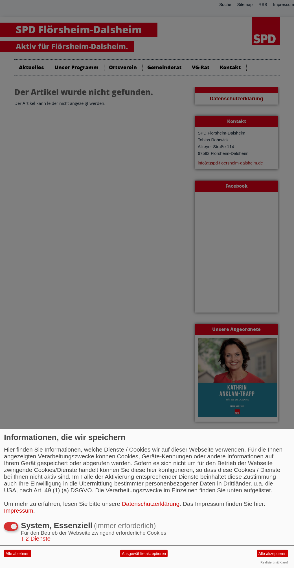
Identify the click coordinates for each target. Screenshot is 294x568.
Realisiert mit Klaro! (274, 562)
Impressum (18, 510)
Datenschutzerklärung (150, 503)
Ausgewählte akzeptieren (144, 553)
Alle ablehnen (18, 553)
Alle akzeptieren (272, 553)
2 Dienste (36, 538)
